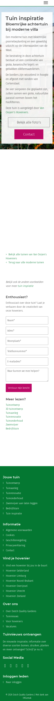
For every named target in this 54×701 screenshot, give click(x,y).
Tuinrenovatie (13, 416)
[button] (29, 122)
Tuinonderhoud (14, 420)
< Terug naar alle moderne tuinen (25, 262)
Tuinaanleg (12, 412)
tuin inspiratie (25, 286)
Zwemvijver (12, 424)
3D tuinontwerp (14, 408)
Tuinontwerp (13, 404)
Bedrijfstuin (12, 428)
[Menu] (45, 2)
